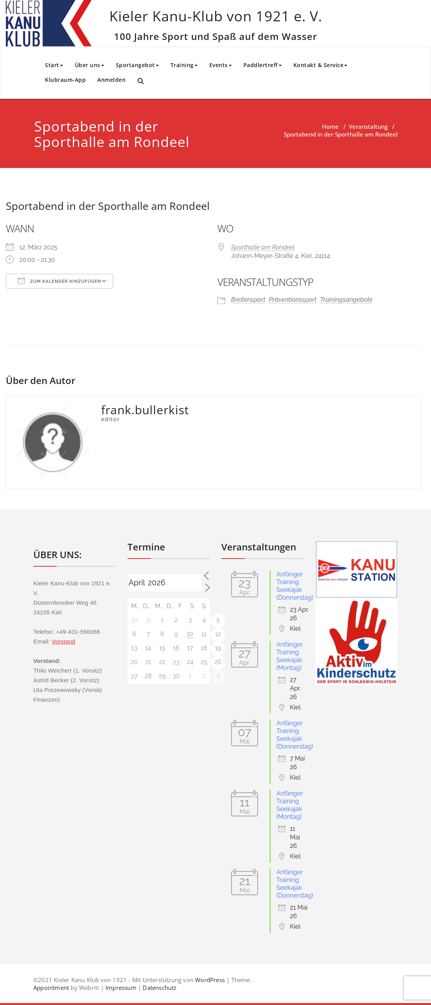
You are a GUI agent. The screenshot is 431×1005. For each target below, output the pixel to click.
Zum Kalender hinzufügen (59, 280)
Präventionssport (293, 299)
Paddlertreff (262, 65)
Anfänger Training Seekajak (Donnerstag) (294, 586)
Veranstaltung (368, 126)
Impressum (120, 987)
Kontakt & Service (320, 65)
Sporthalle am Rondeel (263, 247)
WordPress (210, 980)
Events (220, 65)
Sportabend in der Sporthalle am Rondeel (108, 206)
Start (54, 65)
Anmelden (111, 79)
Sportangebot (137, 65)
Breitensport (248, 299)
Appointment (51, 987)
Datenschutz (159, 987)
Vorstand (63, 641)
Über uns (89, 65)
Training (184, 65)
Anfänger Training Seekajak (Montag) (289, 656)
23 (176, 662)
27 (134, 676)
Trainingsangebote (346, 299)
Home (330, 126)
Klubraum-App (65, 79)
